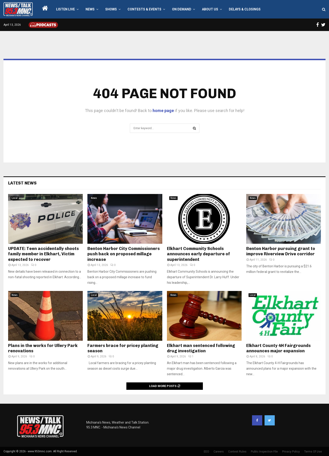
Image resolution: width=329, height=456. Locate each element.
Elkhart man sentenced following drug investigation (201, 348)
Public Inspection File (264, 451)
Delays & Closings (245, 9)
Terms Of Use (313, 451)
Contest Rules (237, 451)
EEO (206, 451)
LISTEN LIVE (65, 9)
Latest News (22, 183)
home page (163, 110)
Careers (219, 451)
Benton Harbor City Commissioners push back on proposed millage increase (123, 254)
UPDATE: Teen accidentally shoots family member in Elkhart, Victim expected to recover (43, 254)
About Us (210, 9)
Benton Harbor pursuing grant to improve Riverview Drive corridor (280, 251)
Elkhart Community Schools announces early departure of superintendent (198, 254)
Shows (111, 9)
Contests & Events (144, 9)
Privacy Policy (291, 451)
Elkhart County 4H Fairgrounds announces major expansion (278, 348)
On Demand (181, 9)
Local (15, 198)
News (90, 9)
